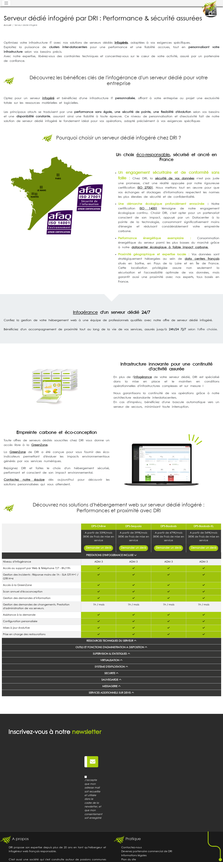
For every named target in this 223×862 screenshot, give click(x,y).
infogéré (48, 98)
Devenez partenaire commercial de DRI (146, 851)
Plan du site (128, 859)
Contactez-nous (131, 847)
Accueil (7, 25)
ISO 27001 (145, 187)
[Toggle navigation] (6, 3)
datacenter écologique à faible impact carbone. (169, 247)
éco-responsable (153, 155)
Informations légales (134, 855)
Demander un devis (98, 548)
